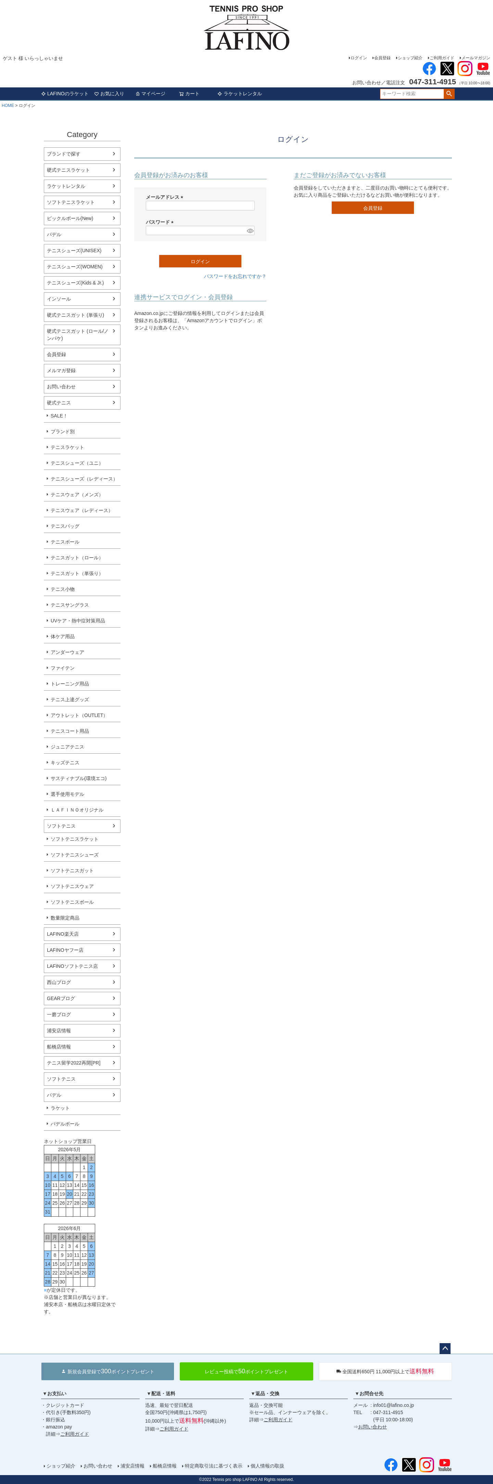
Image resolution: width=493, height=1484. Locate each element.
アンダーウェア (67, 652)
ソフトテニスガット (72, 870)
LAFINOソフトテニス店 (72, 966)
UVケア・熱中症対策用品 (78, 620)
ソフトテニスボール (72, 902)
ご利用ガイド (442, 58)
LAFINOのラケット (65, 93)
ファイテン (63, 668)
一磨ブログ (59, 1014)
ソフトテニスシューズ (75, 854)
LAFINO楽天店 (63, 934)
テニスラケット (67, 447)
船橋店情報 (59, 1046)
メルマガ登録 (61, 370)
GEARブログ (61, 998)
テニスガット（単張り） (77, 573)
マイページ (150, 93)
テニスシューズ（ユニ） (77, 463)
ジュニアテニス (67, 747)
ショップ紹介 (410, 58)
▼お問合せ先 (369, 1393)
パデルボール (65, 1124)
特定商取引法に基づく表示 (213, 1466)
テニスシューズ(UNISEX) (74, 250)
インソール (59, 299)
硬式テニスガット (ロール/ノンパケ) (78, 334)
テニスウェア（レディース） (82, 510)
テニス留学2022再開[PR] (73, 1063)
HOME (8, 105)
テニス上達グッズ (70, 699)
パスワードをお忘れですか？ (235, 276)
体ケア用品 (63, 636)
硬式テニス (59, 402)
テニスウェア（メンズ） (77, 494)
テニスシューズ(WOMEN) (75, 266)
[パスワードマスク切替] (249, 230)
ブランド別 (63, 431)
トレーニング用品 (70, 683)
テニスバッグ (65, 526)
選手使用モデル (67, 794)
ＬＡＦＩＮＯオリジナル (77, 810)
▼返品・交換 (265, 1393)
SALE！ (59, 415)
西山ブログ (59, 982)
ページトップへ (445, 1348)
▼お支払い (54, 1393)
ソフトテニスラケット (71, 202)
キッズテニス (65, 762)
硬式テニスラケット (68, 170)
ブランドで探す (63, 154)
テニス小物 (63, 589)
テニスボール (65, 542)
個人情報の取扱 (267, 1466)
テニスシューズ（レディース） (84, 479)
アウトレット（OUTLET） (79, 715)
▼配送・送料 (161, 1393)
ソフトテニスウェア (72, 886)
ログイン (359, 58)
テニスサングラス (70, 605)
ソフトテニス (61, 826)
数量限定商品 (65, 918)
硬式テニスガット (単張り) (75, 315)
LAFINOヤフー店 (65, 950)
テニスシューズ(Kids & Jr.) (75, 282)
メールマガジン (476, 58)
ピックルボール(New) (70, 218)
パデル (54, 234)
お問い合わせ (61, 386)
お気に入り (109, 93)
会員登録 (382, 58)
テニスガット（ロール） (77, 557)
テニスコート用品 (70, 731)
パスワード (161, 222)
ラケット (60, 1108)
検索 (449, 94)
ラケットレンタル (239, 93)
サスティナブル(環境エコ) (78, 778)
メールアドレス (166, 197)
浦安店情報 (59, 1030)
